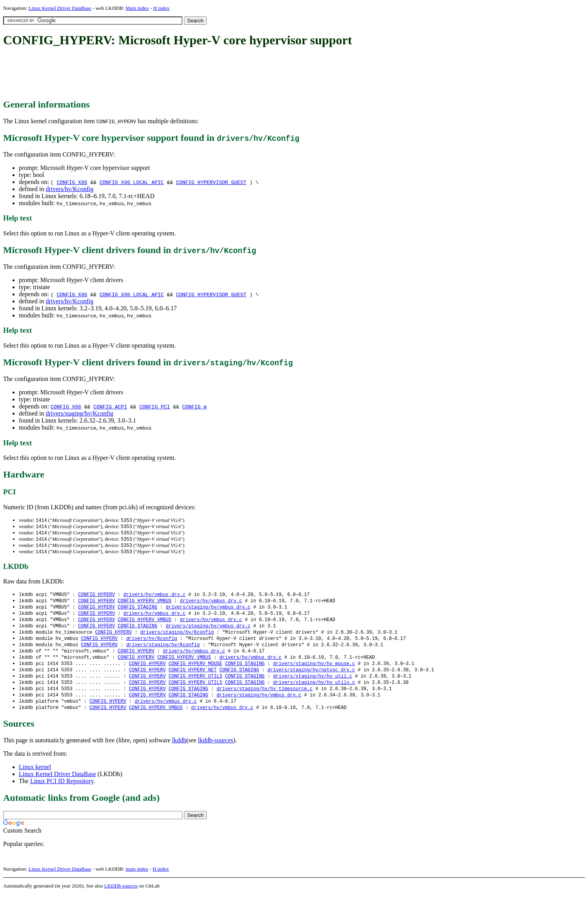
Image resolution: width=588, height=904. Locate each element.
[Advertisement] (146, 73)
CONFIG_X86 (71, 182)
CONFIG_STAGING (137, 610)
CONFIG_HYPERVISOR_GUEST (211, 182)
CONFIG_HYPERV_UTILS (195, 683)
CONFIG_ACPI (110, 406)
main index (137, 879)
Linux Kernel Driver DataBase (60, 8)
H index (161, 8)
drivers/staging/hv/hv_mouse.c (314, 670)
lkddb (179, 750)
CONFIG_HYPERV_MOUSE (195, 670)
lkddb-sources (215, 750)
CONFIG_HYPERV (96, 597)
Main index (137, 8)
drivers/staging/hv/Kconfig (79, 413)
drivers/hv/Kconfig (69, 189)
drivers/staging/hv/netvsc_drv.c (311, 677)
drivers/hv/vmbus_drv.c (154, 597)
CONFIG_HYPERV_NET (193, 677)
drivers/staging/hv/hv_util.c (312, 683)
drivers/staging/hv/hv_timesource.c (265, 697)
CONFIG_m (194, 406)
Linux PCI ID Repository (61, 790)
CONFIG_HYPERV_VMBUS (144, 603)
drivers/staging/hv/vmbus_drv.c (208, 610)
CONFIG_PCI (154, 406)
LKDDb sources (121, 896)
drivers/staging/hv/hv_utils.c (314, 690)
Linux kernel (35, 776)
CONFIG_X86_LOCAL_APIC (132, 182)
